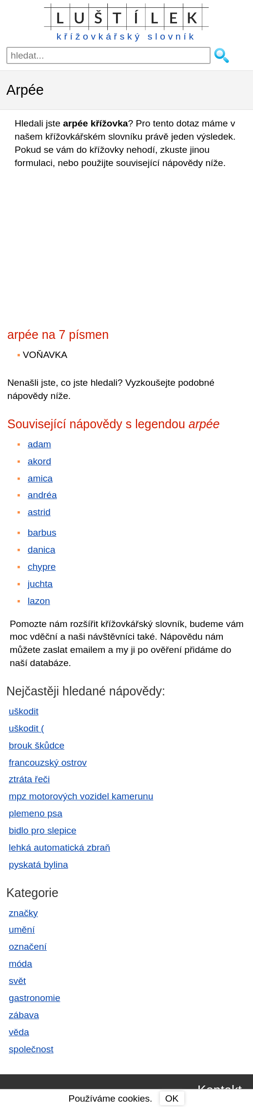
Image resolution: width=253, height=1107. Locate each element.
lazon (39, 601)
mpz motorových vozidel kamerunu (81, 796)
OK (172, 1098)
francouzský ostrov (48, 762)
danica (42, 549)
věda (19, 1032)
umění (22, 929)
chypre (42, 567)
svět (17, 981)
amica (40, 478)
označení (28, 946)
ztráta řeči (29, 779)
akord (39, 461)
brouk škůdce (36, 745)
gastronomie (34, 998)
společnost (31, 1049)
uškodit (24, 711)
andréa (42, 495)
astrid (39, 512)
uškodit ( (26, 728)
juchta (40, 584)
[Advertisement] (92, 245)
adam (39, 444)
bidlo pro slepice (43, 830)
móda (20, 964)
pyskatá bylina (38, 864)
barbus (42, 532)
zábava (24, 1015)
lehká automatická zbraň (59, 847)
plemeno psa (35, 813)
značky (23, 913)
